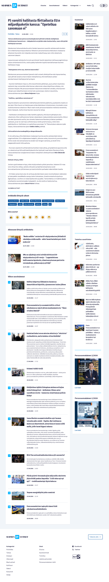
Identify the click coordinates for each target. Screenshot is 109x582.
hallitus (38, 204)
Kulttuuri (9, 565)
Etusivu (43, 5)
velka (20, 204)
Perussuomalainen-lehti (47, 562)
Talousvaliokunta (48, 201)
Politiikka (11, 34)
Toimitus (42, 556)
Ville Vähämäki (28, 204)
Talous (17, 34)
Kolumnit (9, 572)
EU (50, 204)
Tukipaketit (12, 204)
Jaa (65, 34)
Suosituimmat (54, 5)
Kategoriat (76, 5)
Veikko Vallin (24, 201)
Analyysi (9, 556)
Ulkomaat (9, 559)
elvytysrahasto (13, 201)
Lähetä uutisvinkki (45, 559)
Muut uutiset (10, 562)
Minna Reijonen (35, 201)
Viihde (8, 575)
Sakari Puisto (60, 201)
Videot (65, 5)
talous (45, 204)
